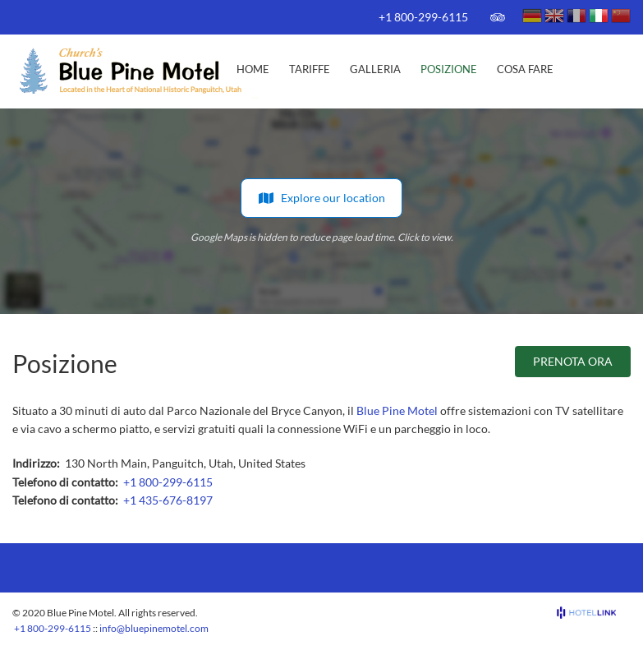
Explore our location (321, 198)
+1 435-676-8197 (168, 500)
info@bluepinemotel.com (154, 628)
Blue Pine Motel (397, 410)
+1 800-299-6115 (423, 17)
